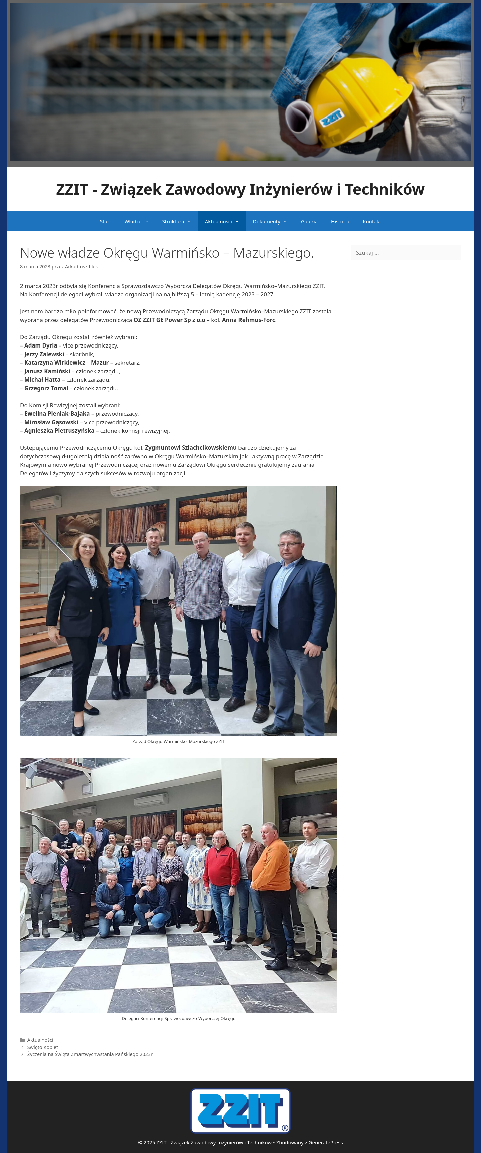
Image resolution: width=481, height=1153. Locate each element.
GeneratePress (326, 1142)
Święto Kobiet (42, 1047)
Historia (340, 221)
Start (105, 221)
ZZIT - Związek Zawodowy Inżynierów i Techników (240, 189)
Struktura (180, 221)
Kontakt (372, 221)
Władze (140, 221)
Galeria (309, 221)
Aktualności (225, 221)
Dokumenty (273, 221)
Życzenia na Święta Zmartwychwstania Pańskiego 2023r (90, 1054)
